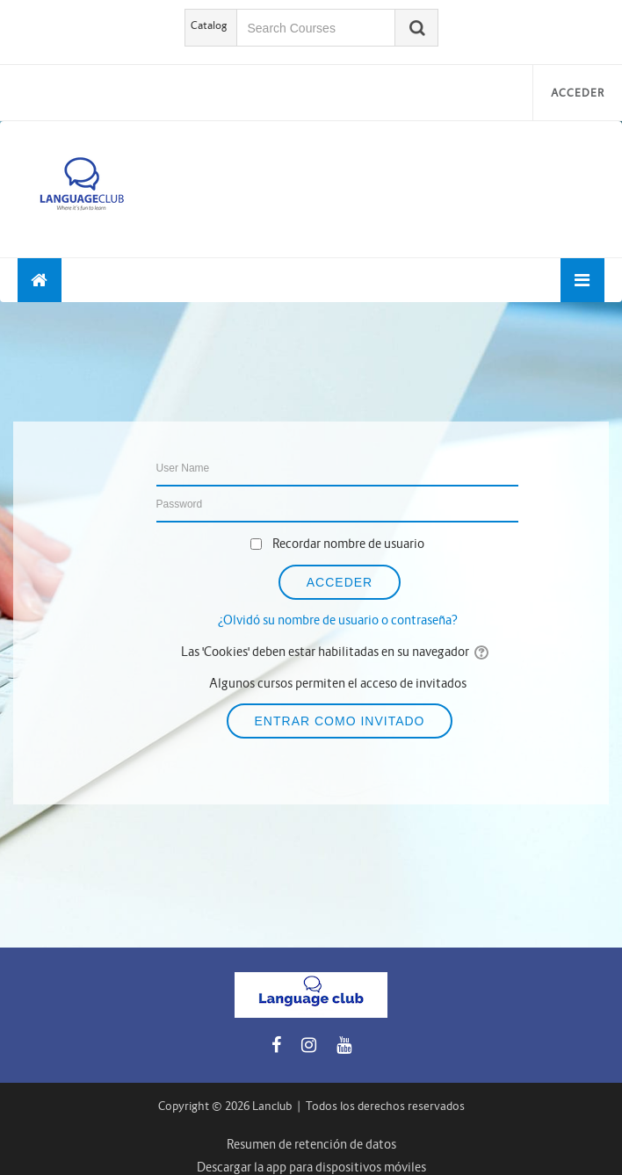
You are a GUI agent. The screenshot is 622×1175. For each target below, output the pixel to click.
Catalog (209, 25)
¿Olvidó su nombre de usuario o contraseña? (338, 620)
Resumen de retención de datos (311, 1144)
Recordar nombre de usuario (348, 543)
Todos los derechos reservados (385, 1106)
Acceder (577, 92)
